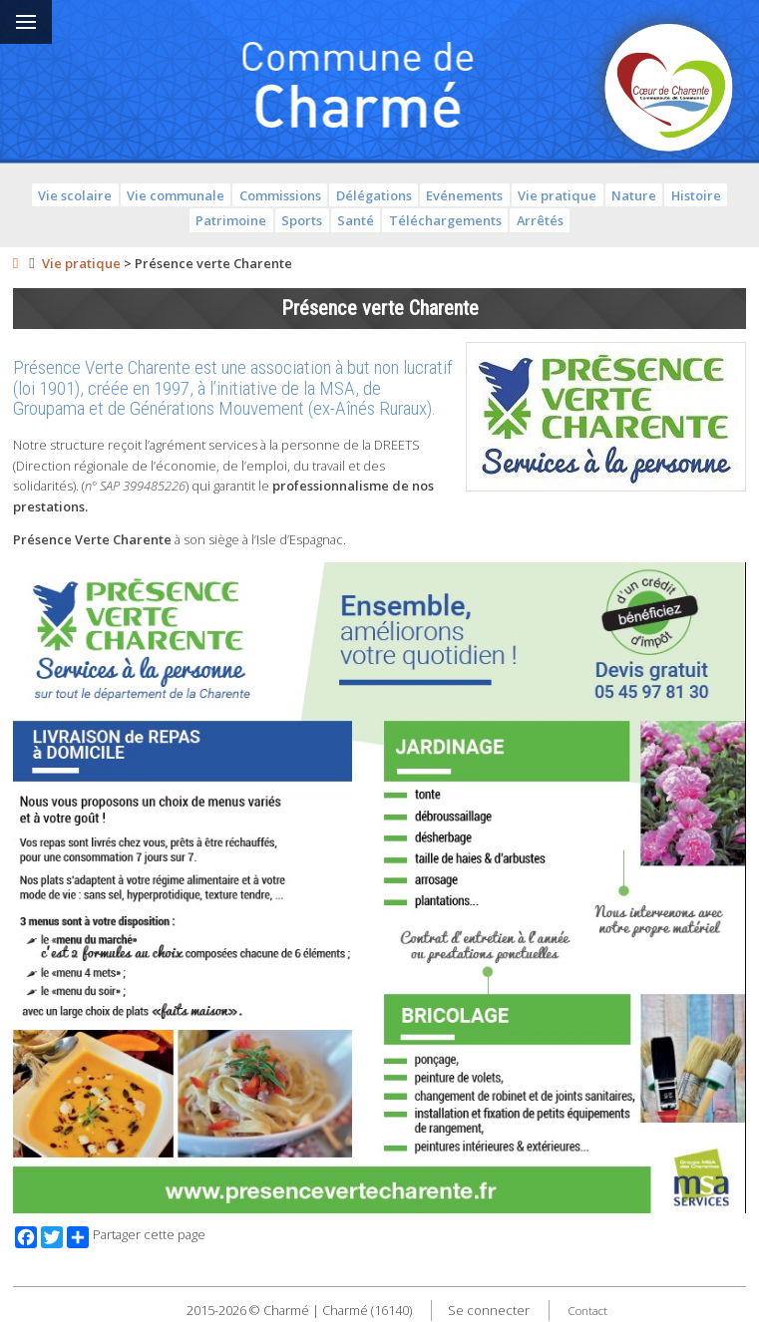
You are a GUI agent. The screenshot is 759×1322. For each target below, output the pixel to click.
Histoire (696, 195)
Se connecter (489, 1310)
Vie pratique (557, 195)
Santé (355, 220)
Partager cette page (136, 1237)
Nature (633, 195)
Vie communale (175, 195)
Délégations (374, 195)
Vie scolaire (75, 195)
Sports (301, 220)
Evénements (464, 195)
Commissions (280, 195)
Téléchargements (445, 220)
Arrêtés (540, 220)
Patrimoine (230, 220)
